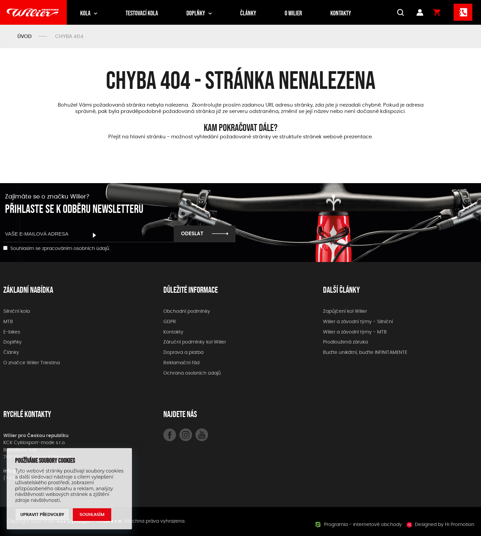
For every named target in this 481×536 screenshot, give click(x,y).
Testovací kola (142, 13)
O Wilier (293, 13)
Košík (436, 12)
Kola (85, 13)
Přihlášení (420, 12)
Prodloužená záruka (345, 342)
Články (248, 13)
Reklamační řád (181, 363)
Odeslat (192, 233)
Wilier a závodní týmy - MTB (355, 332)
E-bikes (11, 332)
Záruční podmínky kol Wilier (194, 342)
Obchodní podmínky (186, 311)
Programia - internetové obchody (363, 524)
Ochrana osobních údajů (192, 373)
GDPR (169, 321)
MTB (8, 321)
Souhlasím (92, 515)
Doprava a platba (183, 352)
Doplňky (195, 13)
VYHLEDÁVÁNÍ (399, 12)
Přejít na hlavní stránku (137, 136)
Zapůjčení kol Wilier (345, 311)
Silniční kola (16, 311)
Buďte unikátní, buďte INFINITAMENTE (365, 352)
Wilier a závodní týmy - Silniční (358, 321)
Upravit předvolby (42, 515)
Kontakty (340, 13)
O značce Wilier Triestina (31, 363)
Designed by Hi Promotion (444, 524)
